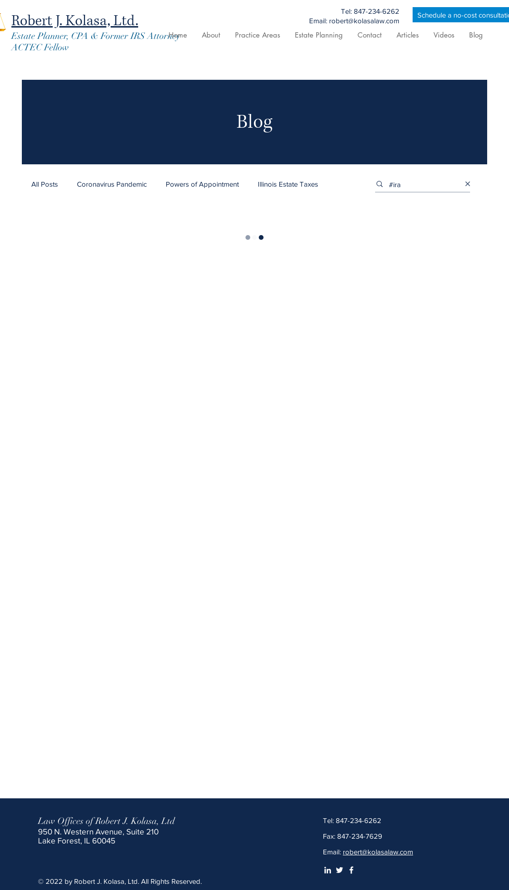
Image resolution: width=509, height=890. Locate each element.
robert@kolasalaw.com (378, 852)
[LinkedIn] (327, 870)
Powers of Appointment (202, 184)
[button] (257, 35)
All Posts (44, 184)
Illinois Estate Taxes (288, 184)
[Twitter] (339, 870)
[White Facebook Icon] (351, 870)
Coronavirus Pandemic (112, 184)
